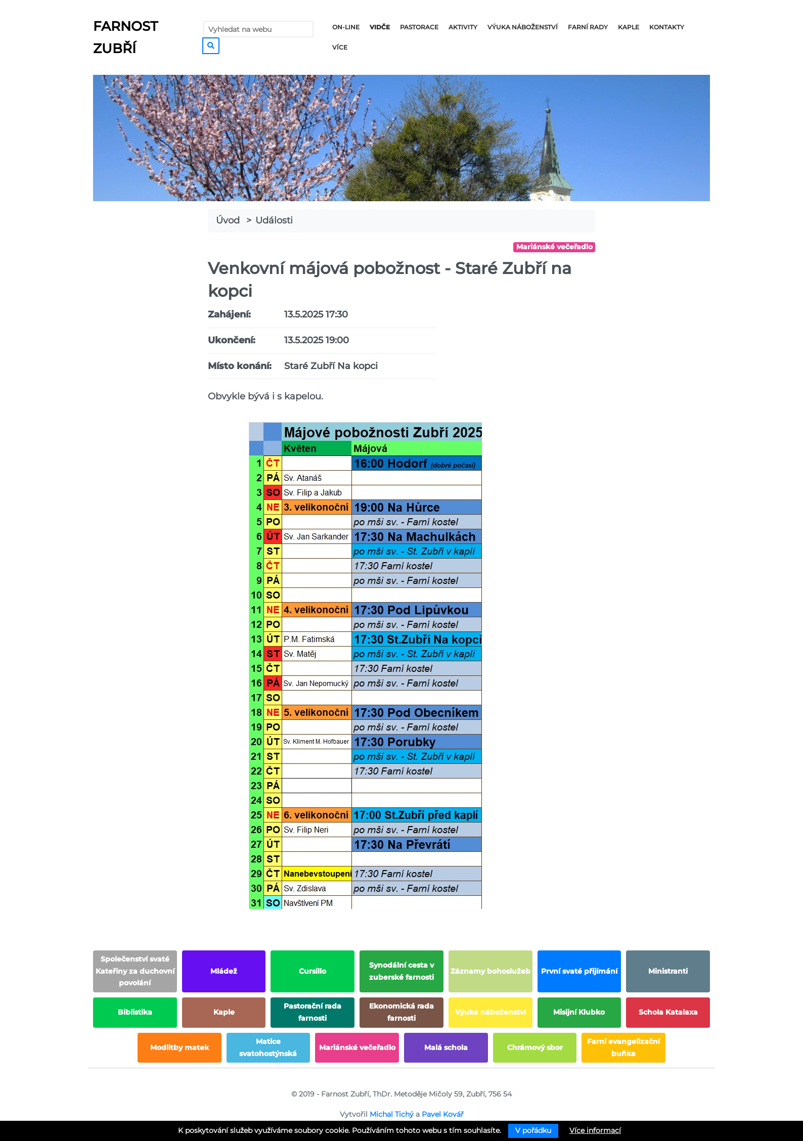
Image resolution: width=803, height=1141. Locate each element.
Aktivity (463, 27)
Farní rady (588, 27)
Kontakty (666, 27)
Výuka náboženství (522, 27)
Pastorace (419, 27)
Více (339, 47)
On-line (346, 27)
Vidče (380, 27)
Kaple (628, 27)
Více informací (595, 1130)
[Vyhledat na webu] (258, 29)
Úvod (228, 220)
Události (274, 220)
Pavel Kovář (443, 1114)
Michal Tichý (392, 1114)
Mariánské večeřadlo (554, 247)
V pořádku (533, 1130)
